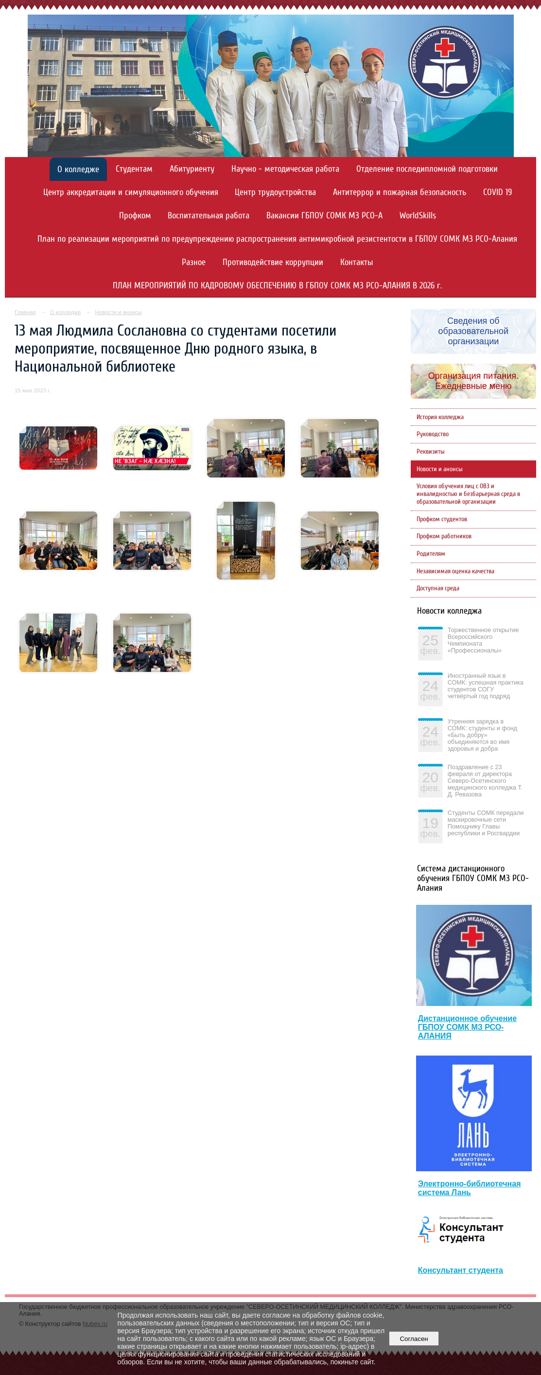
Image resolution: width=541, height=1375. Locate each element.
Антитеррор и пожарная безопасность (399, 192)
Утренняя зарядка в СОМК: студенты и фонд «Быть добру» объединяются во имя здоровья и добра (482, 735)
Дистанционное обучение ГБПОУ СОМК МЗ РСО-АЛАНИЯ (467, 1027)
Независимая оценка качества (455, 571)
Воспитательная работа (208, 216)
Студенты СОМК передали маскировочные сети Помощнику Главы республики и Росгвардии (486, 823)
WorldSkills (418, 216)
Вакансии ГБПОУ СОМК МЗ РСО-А (324, 216)
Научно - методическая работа (285, 169)
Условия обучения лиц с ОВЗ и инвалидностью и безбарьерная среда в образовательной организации (468, 494)
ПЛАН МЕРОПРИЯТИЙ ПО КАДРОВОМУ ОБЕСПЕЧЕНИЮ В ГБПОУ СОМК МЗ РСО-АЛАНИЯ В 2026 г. (277, 286)
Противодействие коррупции (273, 262)
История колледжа (440, 417)
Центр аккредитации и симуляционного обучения (130, 192)
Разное (194, 262)
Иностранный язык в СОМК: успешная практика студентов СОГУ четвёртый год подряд (486, 686)
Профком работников (444, 536)
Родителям (431, 554)
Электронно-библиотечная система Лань (469, 1188)
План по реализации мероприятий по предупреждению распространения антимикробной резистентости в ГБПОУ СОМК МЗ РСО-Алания (277, 239)
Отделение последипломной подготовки (427, 169)
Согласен (414, 1338)
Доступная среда (438, 588)
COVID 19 (497, 192)
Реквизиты (431, 452)
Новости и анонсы (118, 312)
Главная (25, 312)
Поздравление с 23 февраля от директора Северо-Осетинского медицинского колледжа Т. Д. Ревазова (485, 781)
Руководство (433, 434)
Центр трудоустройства (275, 192)
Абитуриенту (192, 169)
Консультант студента (460, 1270)
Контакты (356, 262)
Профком (135, 216)
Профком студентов (442, 519)
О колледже (78, 169)
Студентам (134, 169)
